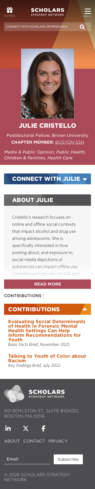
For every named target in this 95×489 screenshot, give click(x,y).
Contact (34, 441)
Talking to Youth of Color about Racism (47, 358)
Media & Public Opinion (29, 152)
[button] (88, 9)
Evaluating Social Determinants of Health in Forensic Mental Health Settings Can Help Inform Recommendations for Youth (47, 330)
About (12, 441)
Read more (47, 284)
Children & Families (24, 158)
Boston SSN (69, 142)
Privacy (58, 441)
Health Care (59, 158)
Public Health (70, 152)
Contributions (23, 295)
